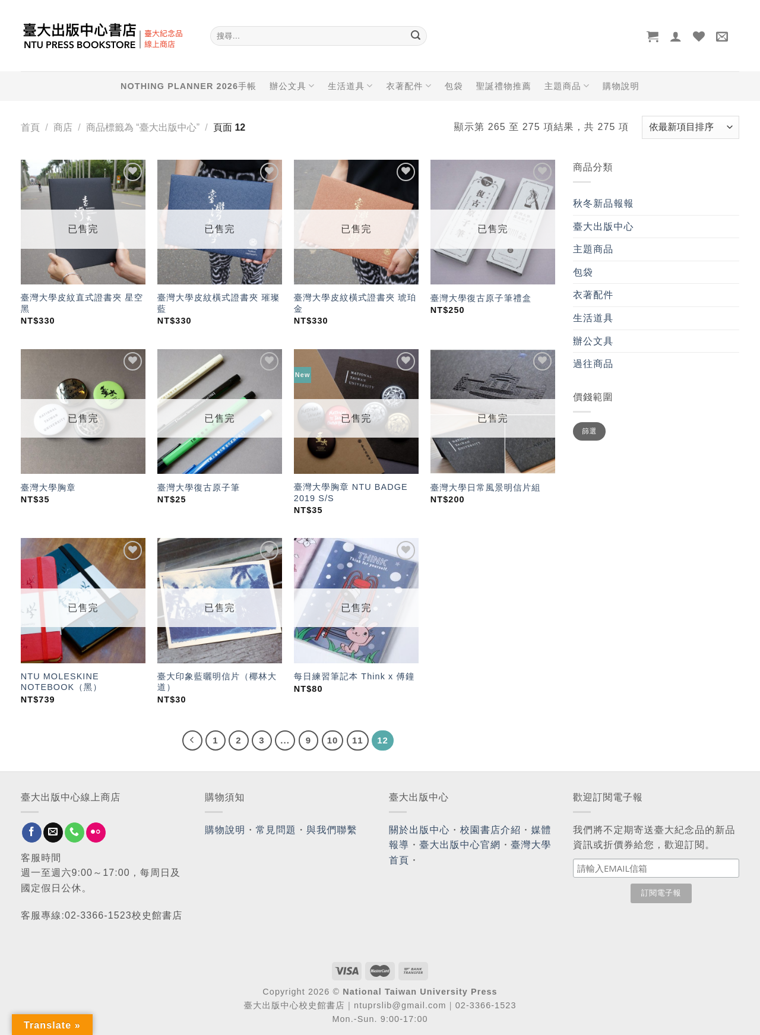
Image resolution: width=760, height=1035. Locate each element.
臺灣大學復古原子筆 (198, 487)
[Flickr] (96, 832)
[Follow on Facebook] (32, 832)
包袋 (454, 86)
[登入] (676, 36)
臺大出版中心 (603, 226)
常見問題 (276, 830)
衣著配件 (409, 85)
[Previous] (192, 740)
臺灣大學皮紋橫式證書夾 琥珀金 (355, 303)
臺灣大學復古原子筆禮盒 (480, 298)
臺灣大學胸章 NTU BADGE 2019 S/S (351, 492)
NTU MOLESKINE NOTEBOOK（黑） (61, 682)
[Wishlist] (699, 36)
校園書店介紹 (490, 830)
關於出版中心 (419, 830)
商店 (62, 127)
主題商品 (567, 85)
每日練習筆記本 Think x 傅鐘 (354, 676)
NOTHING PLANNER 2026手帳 (188, 86)
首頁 (30, 127)
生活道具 (350, 85)
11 (357, 740)
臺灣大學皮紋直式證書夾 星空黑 (82, 303)
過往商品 (593, 364)
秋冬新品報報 (603, 203)
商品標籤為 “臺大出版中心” (143, 127)
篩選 (589, 431)
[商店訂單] (690, 127)
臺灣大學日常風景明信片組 (485, 487)
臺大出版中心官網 (460, 845)
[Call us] (74, 832)
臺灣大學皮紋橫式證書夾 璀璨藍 (218, 303)
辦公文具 (292, 85)
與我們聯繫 (331, 830)
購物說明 (621, 86)
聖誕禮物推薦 (503, 86)
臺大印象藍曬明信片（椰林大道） (217, 682)
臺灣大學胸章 (48, 487)
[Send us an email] (53, 832)
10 (332, 740)
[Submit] (416, 36)
